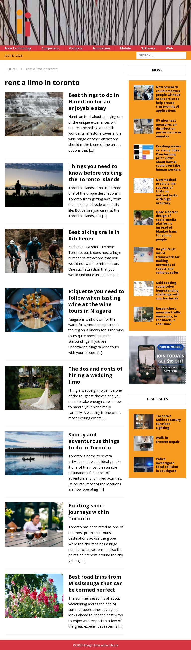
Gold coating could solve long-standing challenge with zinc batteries (167, 290)
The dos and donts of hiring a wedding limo (95, 375)
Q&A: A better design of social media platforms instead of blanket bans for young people (167, 225)
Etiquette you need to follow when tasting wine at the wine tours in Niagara (96, 301)
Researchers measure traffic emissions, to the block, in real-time (168, 316)
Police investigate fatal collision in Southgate (167, 465)
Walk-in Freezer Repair (168, 440)
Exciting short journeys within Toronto (88, 512)
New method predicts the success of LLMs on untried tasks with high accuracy (167, 191)
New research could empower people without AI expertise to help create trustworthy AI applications (168, 99)
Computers (50, 48)
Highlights (157, 399)
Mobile (125, 48)
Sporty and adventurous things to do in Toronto (93, 441)
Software (148, 48)
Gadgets (76, 48)
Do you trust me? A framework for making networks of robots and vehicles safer (168, 261)
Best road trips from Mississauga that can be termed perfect (95, 583)
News (157, 70)
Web (169, 48)
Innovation (101, 48)
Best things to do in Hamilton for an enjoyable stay (93, 101)
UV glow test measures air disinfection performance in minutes (168, 128)
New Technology (18, 48)
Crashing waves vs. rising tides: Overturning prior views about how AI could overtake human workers (168, 158)
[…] (91, 150)
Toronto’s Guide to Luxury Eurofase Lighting (168, 422)
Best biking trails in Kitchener (94, 235)
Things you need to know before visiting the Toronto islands (95, 173)
